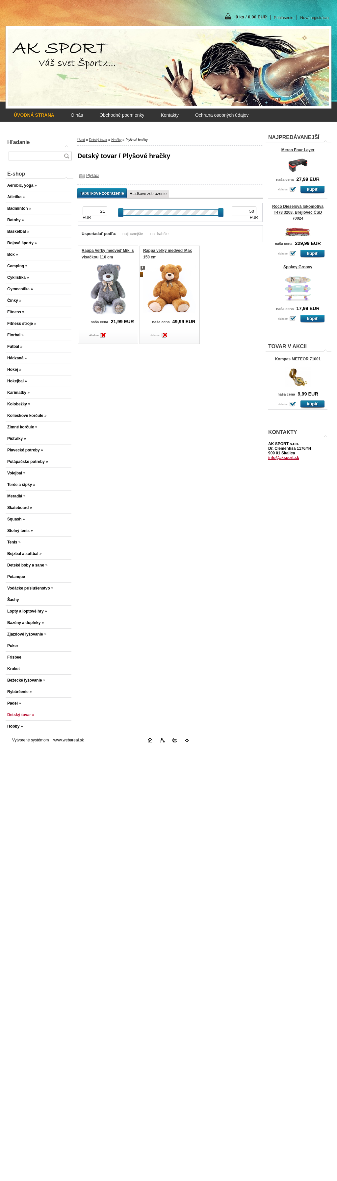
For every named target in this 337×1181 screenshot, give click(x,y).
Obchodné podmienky (121, 115)
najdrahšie (159, 233)
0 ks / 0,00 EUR (251, 16)
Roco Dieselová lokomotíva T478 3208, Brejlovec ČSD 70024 (298, 212)
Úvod (81, 140)
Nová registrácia (314, 17)
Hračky (116, 140)
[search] (66, 156)
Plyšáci (92, 175)
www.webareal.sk (68, 740)
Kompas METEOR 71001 (298, 359)
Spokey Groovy (297, 267)
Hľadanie (18, 142)
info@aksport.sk (283, 457)
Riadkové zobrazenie (148, 193)
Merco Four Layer (298, 150)
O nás (77, 115)
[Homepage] (34, 115)
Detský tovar (98, 140)
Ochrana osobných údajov (222, 115)
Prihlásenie (283, 17)
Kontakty (169, 115)
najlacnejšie (132, 233)
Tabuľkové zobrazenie (102, 193)
